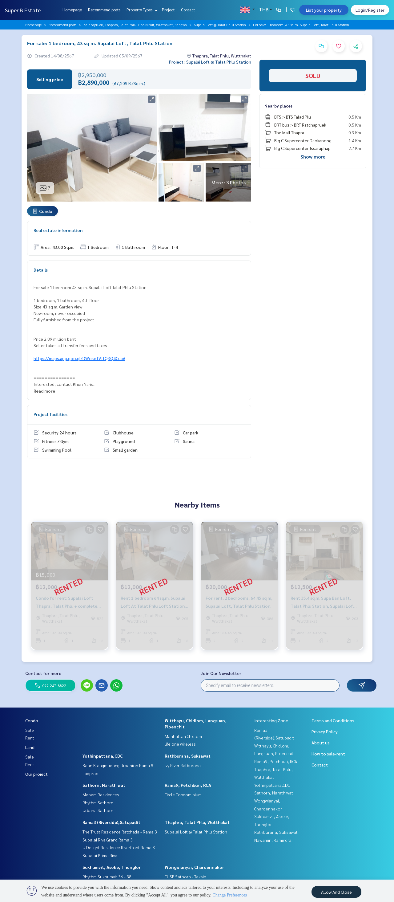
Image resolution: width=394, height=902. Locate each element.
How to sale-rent (328, 753)
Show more (312, 156)
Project (168, 9)
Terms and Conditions (333, 720)
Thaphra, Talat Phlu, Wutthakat (197, 822)
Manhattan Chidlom (183, 736)
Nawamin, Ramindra (272, 840)
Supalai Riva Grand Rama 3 (107, 839)
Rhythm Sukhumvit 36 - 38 (106, 876)
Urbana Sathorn (97, 810)
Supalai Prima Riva (99, 855)
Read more (44, 391)
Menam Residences (100, 794)
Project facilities (50, 414)
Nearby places (278, 105)
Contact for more (43, 673)
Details (41, 270)
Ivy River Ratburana (183, 765)
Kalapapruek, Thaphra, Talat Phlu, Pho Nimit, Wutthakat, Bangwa (135, 24)
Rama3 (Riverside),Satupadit (111, 822)
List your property (324, 10)
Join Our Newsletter (221, 673)
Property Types (141, 9)
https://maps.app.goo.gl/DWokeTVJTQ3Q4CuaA (79, 358)
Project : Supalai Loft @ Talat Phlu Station (210, 62)
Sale (29, 730)
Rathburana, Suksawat (188, 756)
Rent (29, 737)
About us (321, 742)
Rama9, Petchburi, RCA (188, 785)
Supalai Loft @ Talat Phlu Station (220, 24)
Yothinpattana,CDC (102, 756)
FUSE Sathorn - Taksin (185, 876)
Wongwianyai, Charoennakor (194, 867)
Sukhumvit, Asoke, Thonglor (111, 867)
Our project (36, 774)
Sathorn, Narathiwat (103, 785)
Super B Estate (23, 10)
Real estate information (58, 230)
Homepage (72, 9)
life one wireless (180, 744)
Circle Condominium (183, 794)
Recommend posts (104, 9)
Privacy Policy (325, 731)
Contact (188, 9)
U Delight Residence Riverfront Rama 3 (118, 847)
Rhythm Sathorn (97, 802)
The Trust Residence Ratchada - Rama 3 (119, 831)
